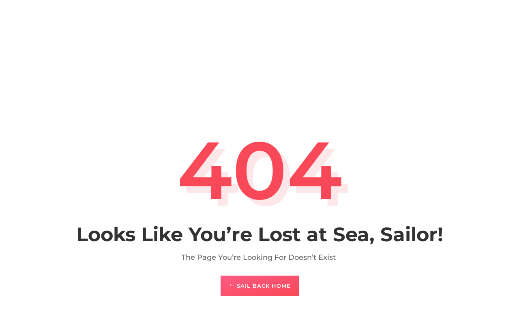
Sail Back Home (264, 285)
